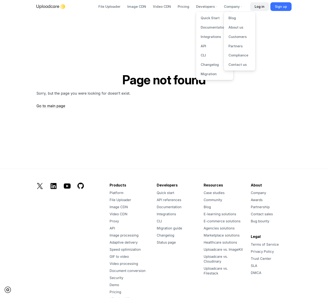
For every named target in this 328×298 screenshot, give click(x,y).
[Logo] (50, 6)
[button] (9, 290)
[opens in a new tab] (270, 258)
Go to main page (50, 106)
